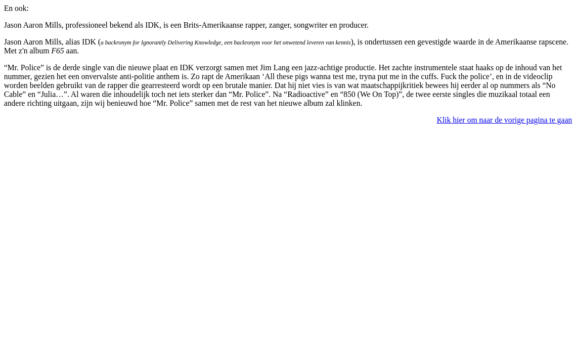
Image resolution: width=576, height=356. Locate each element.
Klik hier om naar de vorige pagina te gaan (504, 120)
